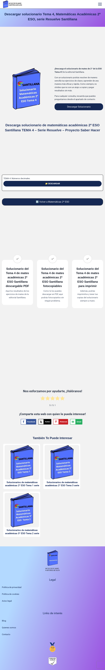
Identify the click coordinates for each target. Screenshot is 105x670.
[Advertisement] (52, 47)
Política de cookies (10, 594)
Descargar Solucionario (79, 106)
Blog (4, 621)
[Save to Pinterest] (60, 422)
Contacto (6, 634)
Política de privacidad (11, 587)
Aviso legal (7, 601)
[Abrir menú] (100, 4)
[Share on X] (44, 422)
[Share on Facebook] (28, 422)
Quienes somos (9, 627)
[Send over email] (76, 422)
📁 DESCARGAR (52, 183)
